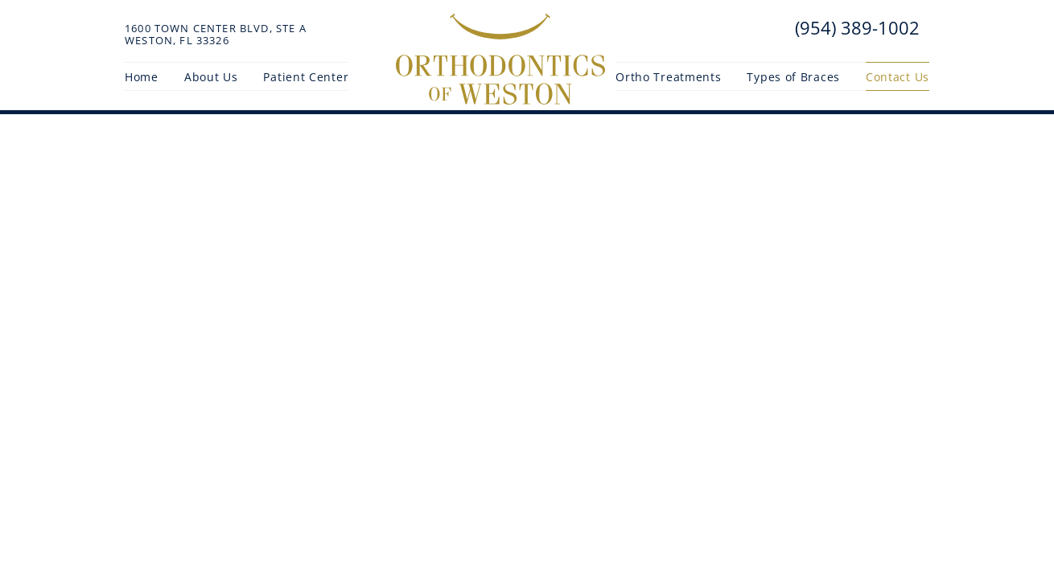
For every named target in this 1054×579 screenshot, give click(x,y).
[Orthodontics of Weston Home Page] (500, 59)
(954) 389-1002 (855, 27)
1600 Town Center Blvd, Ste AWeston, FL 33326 (216, 35)
